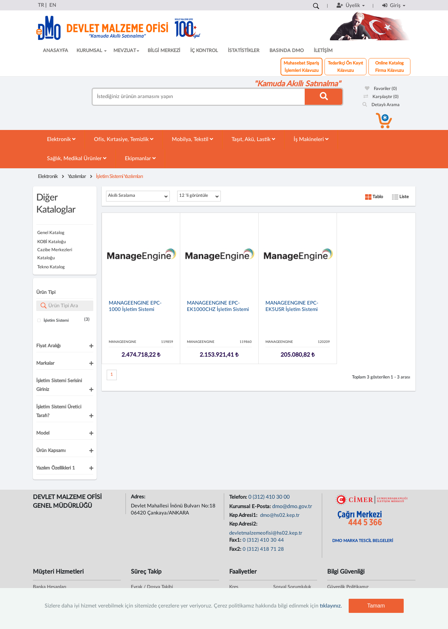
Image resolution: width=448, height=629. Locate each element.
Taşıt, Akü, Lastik (253, 139)
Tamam (376, 606)
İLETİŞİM (323, 50)
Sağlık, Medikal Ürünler (76, 158)
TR (41, 5)
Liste (400, 197)
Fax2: (236, 549)
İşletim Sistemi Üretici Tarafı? (58, 411)
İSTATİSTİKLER (243, 50)
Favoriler (381, 89)
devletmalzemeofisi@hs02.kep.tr (265, 533)
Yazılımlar (77, 176)
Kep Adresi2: (244, 524)
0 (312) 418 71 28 (263, 549)
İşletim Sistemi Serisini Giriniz (59, 385)
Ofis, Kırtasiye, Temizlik (123, 139)
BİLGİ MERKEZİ (164, 50)
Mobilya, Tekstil (192, 139)
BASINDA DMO (286, 50)
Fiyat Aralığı (48, 346)
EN (52, 5)
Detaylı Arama (381, 105)
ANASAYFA (55, 50)
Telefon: (238, 497)
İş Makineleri (311, 139)
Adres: (139, 496)
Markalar (45, 363)
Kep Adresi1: (244, 515)
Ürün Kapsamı (50, 450)
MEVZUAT (126, 50)
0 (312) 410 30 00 (269, 497)
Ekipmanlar (140, 158)
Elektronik (61, 139)
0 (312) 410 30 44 (263, 540)
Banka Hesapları (49, 587)
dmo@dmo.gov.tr (292, 506)
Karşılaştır (381, 97)
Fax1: (236, 540)
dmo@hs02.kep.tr (279, 515)
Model (42, 433)
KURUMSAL (92, 50)
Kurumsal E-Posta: (250, 506)
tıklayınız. (331, 606)
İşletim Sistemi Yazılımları (119, 176)
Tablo (374, 197)
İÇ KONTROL (204, 50)
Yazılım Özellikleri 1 (55, 468)
